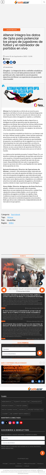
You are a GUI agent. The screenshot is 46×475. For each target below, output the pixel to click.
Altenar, (10, 217)
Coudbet (5, 414)
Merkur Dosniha (7, 406)
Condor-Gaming (21, 406)
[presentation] (4, 290)
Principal (5, 463)
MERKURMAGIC (7, 402)
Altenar (7, 59)
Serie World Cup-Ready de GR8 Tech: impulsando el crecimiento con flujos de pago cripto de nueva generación (23, 375)
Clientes (19, 463)
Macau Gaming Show (9, 409)
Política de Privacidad (29, 463)
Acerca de (12, 463)
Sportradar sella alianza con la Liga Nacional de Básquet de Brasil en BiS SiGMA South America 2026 (23, 325)
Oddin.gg (22, 409)
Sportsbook (15, 214)
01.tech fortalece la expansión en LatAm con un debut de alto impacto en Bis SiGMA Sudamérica (22, 312)
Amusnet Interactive (35, 409)
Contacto (26, 466)
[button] (44, 2)
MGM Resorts (36, 402)
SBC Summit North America (20, 414)
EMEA (11, 223)
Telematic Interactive (22, 402)
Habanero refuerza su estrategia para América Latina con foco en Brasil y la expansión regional (23, 296)
